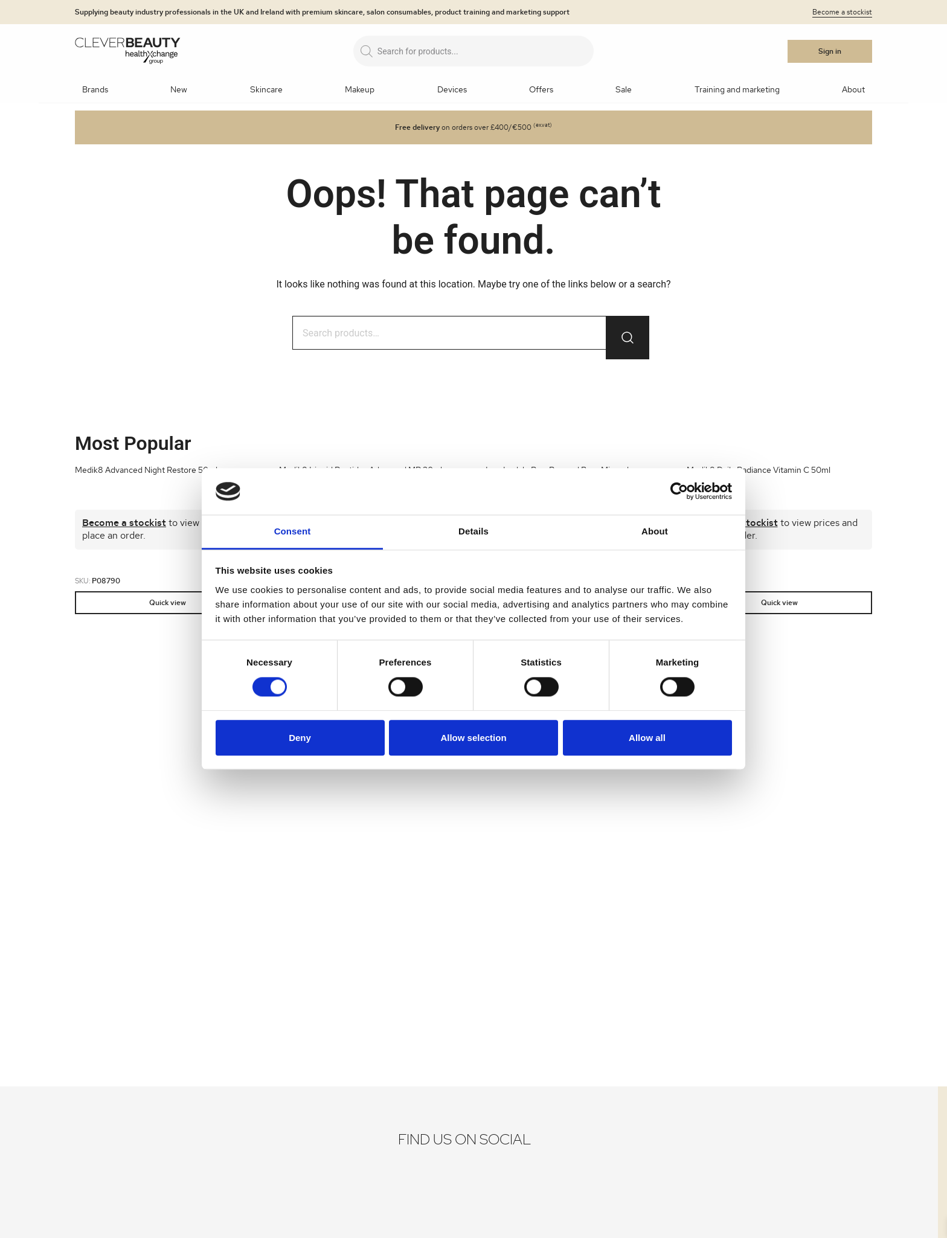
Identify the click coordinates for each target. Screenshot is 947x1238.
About (853, 90)
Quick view (167, 602)
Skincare (266, 90)
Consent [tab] (292, 531)
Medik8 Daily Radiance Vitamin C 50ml (758, 470)
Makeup (359, 90)
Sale (623, 90)
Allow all (647, 738)
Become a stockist (842, 12)
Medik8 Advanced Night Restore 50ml (146, 470)
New (178, 90)
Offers (541, 90)
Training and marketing (737, 90)
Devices (452, 90)
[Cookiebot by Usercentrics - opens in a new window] (679, 492)
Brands (95, 90)
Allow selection (473, 738)
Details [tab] (473, 531)
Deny (300, 738)
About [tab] (654, 531)
